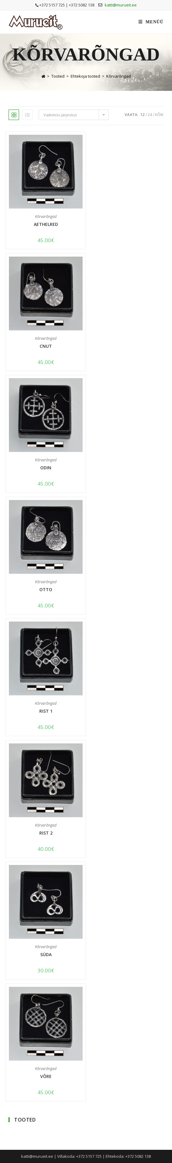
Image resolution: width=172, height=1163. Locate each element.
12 (142, 114)
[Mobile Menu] (151, 22)
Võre (46, 1076)
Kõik (159, 114)
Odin (45, 468)
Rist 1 (46, 711)
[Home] (43, 76)
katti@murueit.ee (121, 5)
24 (150, 114)
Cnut (46, 346)
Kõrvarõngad (118, 76)
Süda (46, 954)
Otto (45, 589)
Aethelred (46, 224)
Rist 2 (46, 833)
